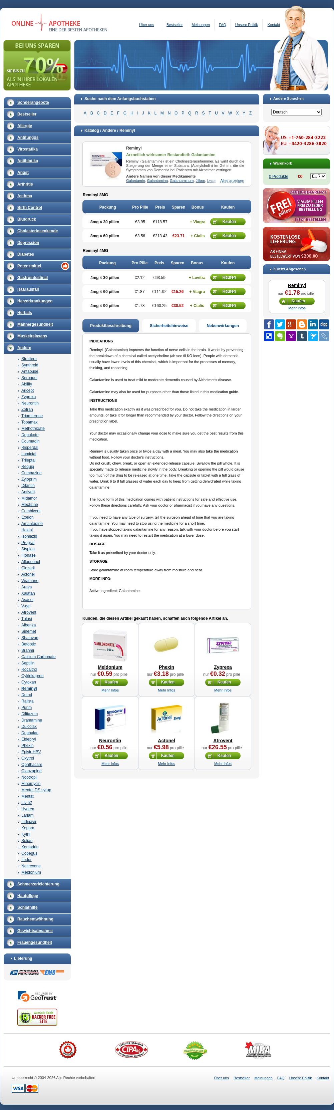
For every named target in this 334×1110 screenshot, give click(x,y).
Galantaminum (182, 181)
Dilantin (28, 485)
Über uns (146, 25)
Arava (26, 587)
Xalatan (28, 593)
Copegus (29, 853)
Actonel (28, 574)
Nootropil (29, 777)
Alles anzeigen (232, 181)
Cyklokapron (32, 675)
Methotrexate (33, 428)
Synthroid (29, 365)
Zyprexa (28, 396)
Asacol (27, 599)
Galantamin (135, 181)
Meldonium (31, 872)
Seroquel (29, 377)
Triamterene (32, 415)
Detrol (26, 694)
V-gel (25, 606)
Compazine (31, 473)
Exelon (27, 517)
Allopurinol (30, 561)
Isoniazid (29, 536)
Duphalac (29, 733)
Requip (27, 466)
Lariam (27, 815)
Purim (26, 707)
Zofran (27, 409)
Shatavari (29, 637)
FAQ (222, 25)
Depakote (29, 435)
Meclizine (29, 504)
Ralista (27, 701)
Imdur (26, 859)
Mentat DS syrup (36, 790)
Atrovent (28, 612)
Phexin (27, 745)
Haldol (27, 530)
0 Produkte (278, 176)
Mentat (27, 796)
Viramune (29, 580)
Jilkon (200, 181)
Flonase (28, 555)
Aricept (27, 390)
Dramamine (31, 720)
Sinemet (28, 631)
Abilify (26, 384)
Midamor (29, 498)
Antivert (28, 492)
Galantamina (157, 181)
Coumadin (30, 441)
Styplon (28, 549)
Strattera (29, 358)
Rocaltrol (29, 669)
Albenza (28, 625)
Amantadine (32, 523)
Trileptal (28, 460)
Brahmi (27, 650)
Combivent (30, 511)
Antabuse (29, 371)
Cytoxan (28, 682)
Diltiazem (29, 714)
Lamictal (28, 454)
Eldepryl (28, 739)
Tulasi (26, 618)
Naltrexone (31, 866)
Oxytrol (27, 758)
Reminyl (29, 688)
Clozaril (28, 568)
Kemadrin (29, 847)
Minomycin (30, 783)
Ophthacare (31, 764)
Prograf (27, 542)
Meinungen (201, 25)
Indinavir (28, 821)
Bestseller (174, 25)
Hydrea (27, 809)
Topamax (29, 422)
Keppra (27, 828)
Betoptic (28, 644)
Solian (26, 840)
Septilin (27, 663)
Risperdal (29, 447)
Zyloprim (29, 479)
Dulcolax (29, 726)
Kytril (25, 834)
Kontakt (274, 25)
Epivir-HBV (31, 752)
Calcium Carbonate (38, 656)
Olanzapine (31, 771)
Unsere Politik (246, 25)
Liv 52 (26, 802)
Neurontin (30, 403)
